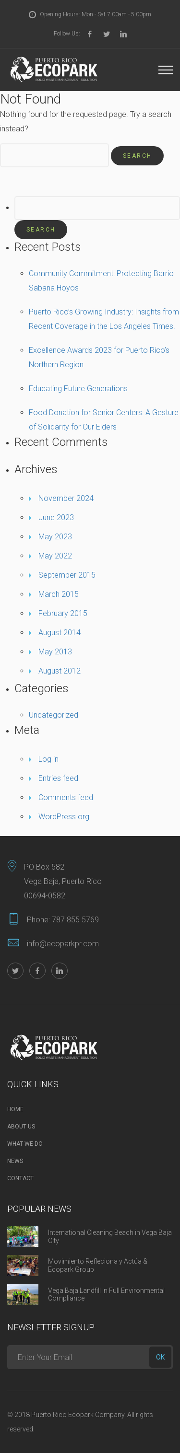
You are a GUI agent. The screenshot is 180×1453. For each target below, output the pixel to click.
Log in (48, 759)
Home (15, 1109)
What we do (25, 1143)
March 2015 (58, 594)
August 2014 (59, 632)
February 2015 (62, 613)
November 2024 (66, 498)
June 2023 (56, 517)
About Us (21, 1126)
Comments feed (65, 797)
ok (160, 1357)
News (15, 1161)
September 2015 (67, 575)
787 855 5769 (75, 919)
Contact (20, 1178)
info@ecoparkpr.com (63, 943)
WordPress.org (63, 816)
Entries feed (58, 778)
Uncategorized (53, 715)
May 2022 (55, 555)
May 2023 (55, 536)
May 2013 (55, 651)
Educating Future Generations (78, 388)
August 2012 (59, 670)
